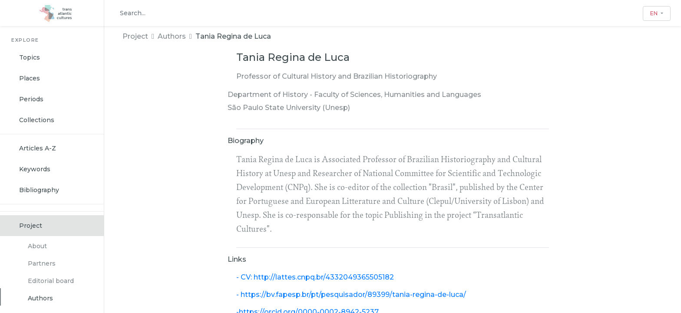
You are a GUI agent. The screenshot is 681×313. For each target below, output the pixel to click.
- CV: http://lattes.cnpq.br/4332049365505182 (315, 277)
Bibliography (39, 190)
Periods (31, 99)
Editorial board (51, 281)
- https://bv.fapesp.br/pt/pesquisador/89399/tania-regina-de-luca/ (351, 294)
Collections (36, 120)
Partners (42, 263)
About (37, 246)
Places (29, 78)
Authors (40, 298)
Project (30, 226)
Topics (29, 57)
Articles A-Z (37, 148)
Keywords (34, 169)
